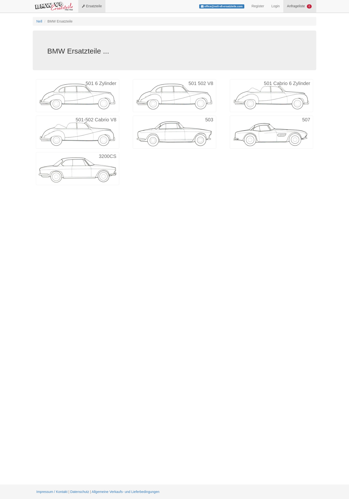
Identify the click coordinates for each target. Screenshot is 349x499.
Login (275, 6)
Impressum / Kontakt (51, 492)
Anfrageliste (299, 6)
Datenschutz (79, 492)
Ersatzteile (92, 6)
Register (258, 6)
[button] (77, 96)
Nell (39, 21)
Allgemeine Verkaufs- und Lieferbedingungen (125, 492)
